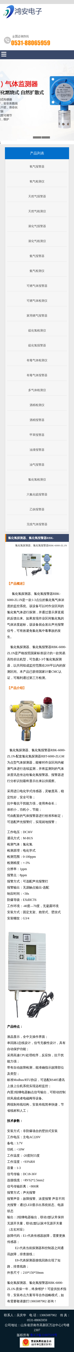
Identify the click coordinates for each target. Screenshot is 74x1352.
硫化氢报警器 (37, 345)
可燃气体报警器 (37, 285)
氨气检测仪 (37, 270)
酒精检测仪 (37, 405)
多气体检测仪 (37, 390)
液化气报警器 (37, 226)
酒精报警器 (37, 420)
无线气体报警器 (37, 524)
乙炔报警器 (37, 509)
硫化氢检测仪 (37, 330)
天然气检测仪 (37, 211)
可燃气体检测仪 (37, 300)
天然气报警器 (37, 196)
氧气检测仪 (37, 181)
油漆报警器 (37, 449)
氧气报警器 (37, 166)
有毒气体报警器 (37, 375)
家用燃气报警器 (37, 315)
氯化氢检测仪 (37, 479)
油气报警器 (37, 464)
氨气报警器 (37, 256)
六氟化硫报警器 (37, 494)
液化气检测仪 (37, 241)
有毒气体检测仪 (37, 360)
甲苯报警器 (37, 434)
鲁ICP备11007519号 (43, 1335)
